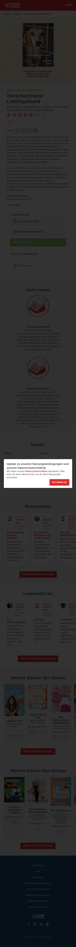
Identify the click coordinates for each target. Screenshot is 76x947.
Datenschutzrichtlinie (36, 471)
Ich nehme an (59, 482)
